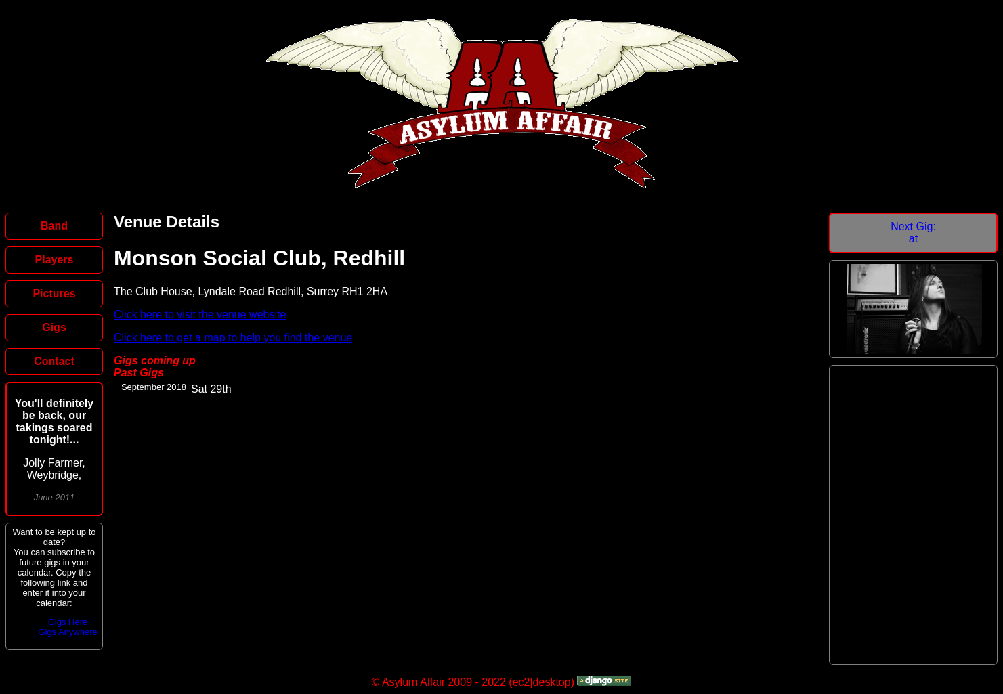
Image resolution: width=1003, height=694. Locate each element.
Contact (54, 361)
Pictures (54, 293)
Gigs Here (68, 622)
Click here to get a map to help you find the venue (233, 337)
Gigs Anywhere (67, 632)
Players (54, 259)
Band (54, 226)
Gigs (54, 327)
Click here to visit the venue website (200, 314)
